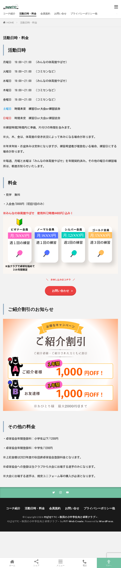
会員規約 (45, 13)
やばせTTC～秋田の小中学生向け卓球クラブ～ (71, 516)
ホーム (12, 562)
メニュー (60, 562)
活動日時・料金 (27, 13)
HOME (10, 22)
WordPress (106, 521)
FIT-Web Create (74, 521)
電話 (85, 562)
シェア (36, 563)
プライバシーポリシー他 (83, 13)
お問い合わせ (60, 290)
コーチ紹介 (9, 13)
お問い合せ (60, 13)
